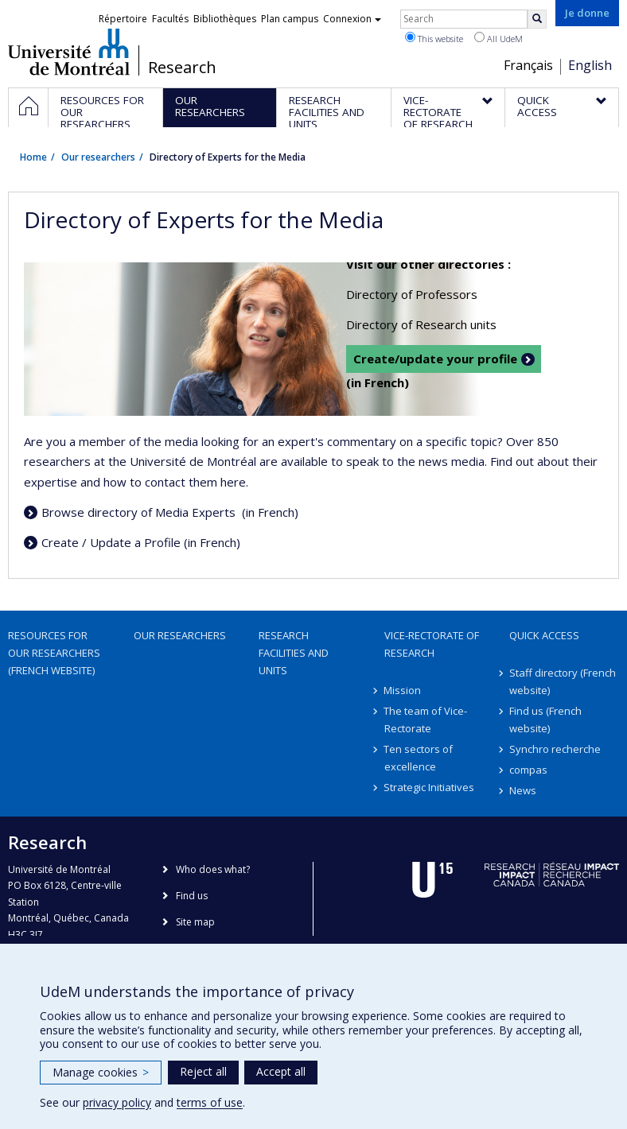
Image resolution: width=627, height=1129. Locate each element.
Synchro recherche (555, 749)
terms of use (210, 1102)
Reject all (203, 1071)
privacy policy (117, 1102)
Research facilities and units (294, 652)
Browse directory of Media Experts (140, 512)
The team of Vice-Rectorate (426, 719)
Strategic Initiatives (429, 787)
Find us (192, 895)
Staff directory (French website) (562, 681)
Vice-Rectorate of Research (431, 644)
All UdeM (498, 38)
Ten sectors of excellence (419, 758)
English (590, 65)
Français (528, 65)
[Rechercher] (537, 19)
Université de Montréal (69, 52)
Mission (403, 690)
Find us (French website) (545, 719)
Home (33, 157)
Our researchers (98, 157)
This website (434, 38)
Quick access (544, 635)
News (522, 790)
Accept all (281, 1071)
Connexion (352, 18)
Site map (195, 922)
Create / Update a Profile (111, 542)
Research (182, 68)
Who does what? (213, 869)
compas (528, 769)
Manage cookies (101, 1072)
